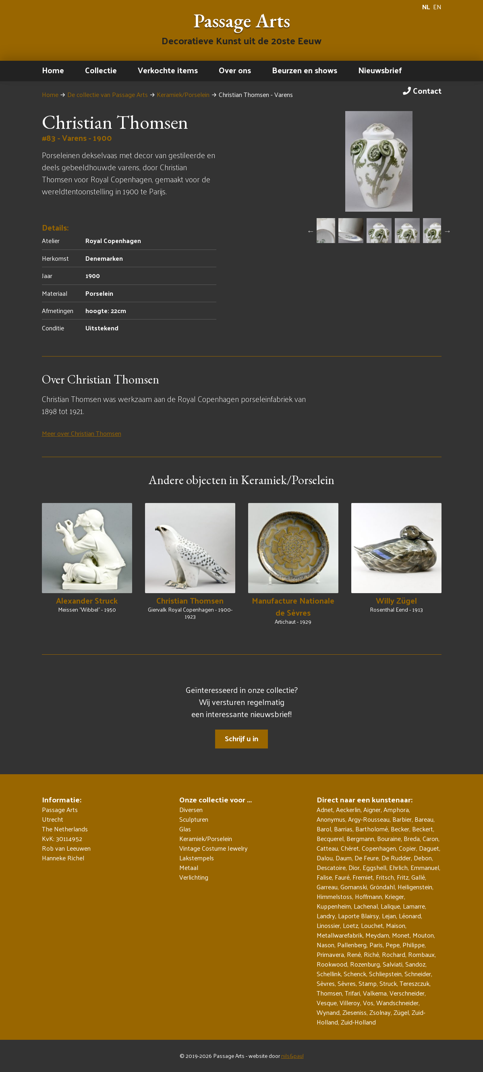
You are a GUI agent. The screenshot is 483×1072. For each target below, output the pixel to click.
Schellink (329, 973)
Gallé (418, 877)
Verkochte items (168, 70)
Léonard (410, 916)
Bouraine (389, 838)
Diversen (191, 809)
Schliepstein (385, 973)
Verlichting (193, 877)
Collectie (101, 70)
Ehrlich (398, 867)
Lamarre (414, 906)
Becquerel (330, 838)
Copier (407, 848)
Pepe (393, 944)
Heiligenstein (415, 887)
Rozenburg (365, 964)
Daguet (429, 848)
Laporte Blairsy (358, 916)
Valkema (375, 993)
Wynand (328, 1012)
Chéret (350, 848)
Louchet (372, 925)
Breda (412, 838)
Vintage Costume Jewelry (213, 848)
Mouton (423, 935)
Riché (371, 954)
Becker (400, 829)
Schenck (355, 973)
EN (437, 6)
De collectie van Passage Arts (107, 94)
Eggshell (374, 867)
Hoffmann (368, 896)
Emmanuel (424, 867)
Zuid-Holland (358, 1022)
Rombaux (421, 954)
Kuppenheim (334, 906)
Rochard (393, 954)
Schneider (417, 973)
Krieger (394, 896)
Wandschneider (397, 1002)
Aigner (372, 809)
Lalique (390, 906)
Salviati (392, 964)
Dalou (325, 858)
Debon (423, 858)
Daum (344, 858)
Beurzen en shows (304, 70)
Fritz (402, 877)
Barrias (343, 829)
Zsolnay (380, 1012)
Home (53, 70)
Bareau (424, 819)
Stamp (368, 983)
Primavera (330, 954)
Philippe (413, 944)
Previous (311, 231)
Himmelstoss (334, 896)
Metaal (188, 867)
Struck (388, 983)
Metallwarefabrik (340, 935)
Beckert (422, 829)
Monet (401, 935)
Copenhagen (379, 848)
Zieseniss (354, 1012)
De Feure (366, 858)
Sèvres (326, 983)
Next (447, 231)
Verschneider (407, 993)
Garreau (327, 887)
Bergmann (360, 838)
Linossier (328, 925)
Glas (185, 829)
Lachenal (366, 906)
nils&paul (292, 1056)
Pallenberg (352, 944)
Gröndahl (382, 887)
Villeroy (350, 1002)
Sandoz (415, 964)
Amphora (396, 809)
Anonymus (331, 819)
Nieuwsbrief (380, 70)
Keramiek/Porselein (183, 94)
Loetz (350, 925)
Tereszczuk (414, 983)
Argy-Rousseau (369, 819)
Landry (326, 916)
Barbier (402, 819)
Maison (395, 925)
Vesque (327, 1002)
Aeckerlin (348, 809)
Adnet (325, 809)
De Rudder (396, 858)
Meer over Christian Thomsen (81, 433)
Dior (354, 867)
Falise (324, 877)
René (354, 954)
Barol (324, 829)
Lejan (389, 916)
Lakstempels (196, 858)
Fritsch (385, 877)
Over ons (235, 70)
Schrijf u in (241, 738)
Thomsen (329, 993)
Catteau (327, 848)
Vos (368, 1002)
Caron (430, 838)
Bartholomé (371, 829)
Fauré (342, 877)
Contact (422, 90)
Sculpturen (193, 819)
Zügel (401, 1012)
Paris (376, 944)
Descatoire (331, 867)
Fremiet (362, 877)
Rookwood (332, 964)
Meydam (377, 935)
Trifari (352, 993)
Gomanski (353, 887)
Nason (325, 944)
